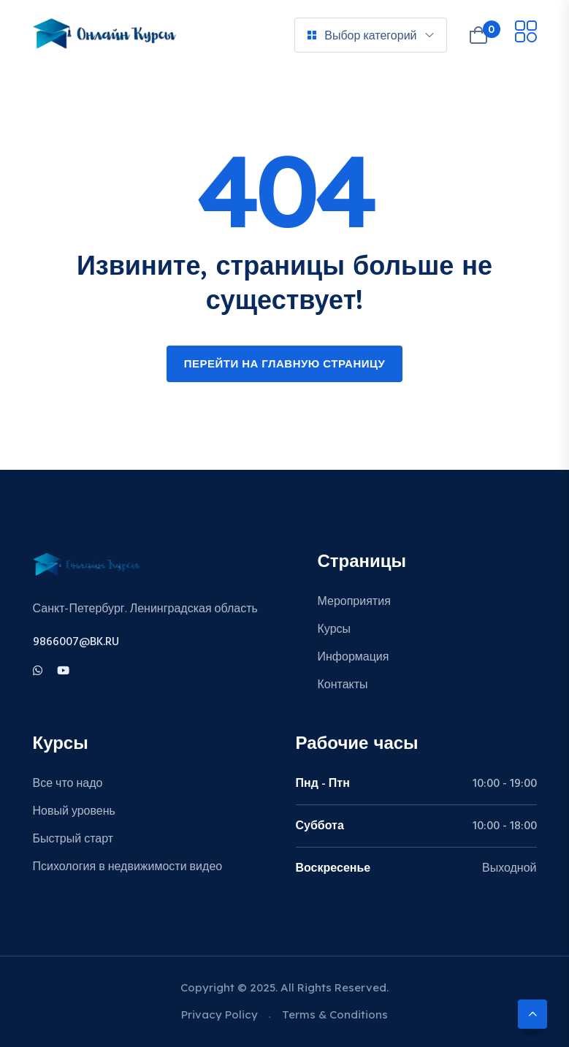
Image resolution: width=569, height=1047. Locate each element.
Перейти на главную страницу (285, 364)
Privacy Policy (219, 1014)
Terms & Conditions (335, 1014)
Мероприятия (354, 602)
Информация (353, 657)
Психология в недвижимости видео (128, 867)
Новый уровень (74, 811)
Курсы (334, 629)
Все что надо (68, 783)
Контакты (343, 685)
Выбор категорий (362, 35)
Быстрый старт (73, 839)
